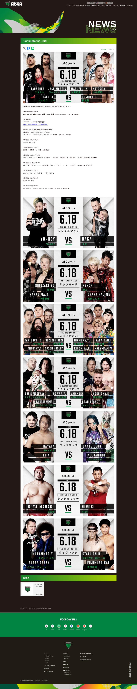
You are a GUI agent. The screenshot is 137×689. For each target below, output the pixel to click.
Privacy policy (45, 680)
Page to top (130, 670)
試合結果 (46, 668)
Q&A (64, 661)
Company (37, 680)
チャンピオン (67, 656)
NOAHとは (65, 664)
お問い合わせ (66, 670)
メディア (47, 658)
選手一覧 (66, 658)
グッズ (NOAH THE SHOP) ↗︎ (86, 654)
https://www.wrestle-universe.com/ (35, 124)
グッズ (46, 662)
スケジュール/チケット (49, 665)
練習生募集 (66, 667)
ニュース (31, 608)
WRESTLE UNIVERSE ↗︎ (85, 660)
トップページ (24, 608)
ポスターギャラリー (49, 671)
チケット (47, 660)
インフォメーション (49, 656)
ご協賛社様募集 (68, 674)
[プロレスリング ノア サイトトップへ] (13, 3)
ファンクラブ (83, 657)
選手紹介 (65, 654)
